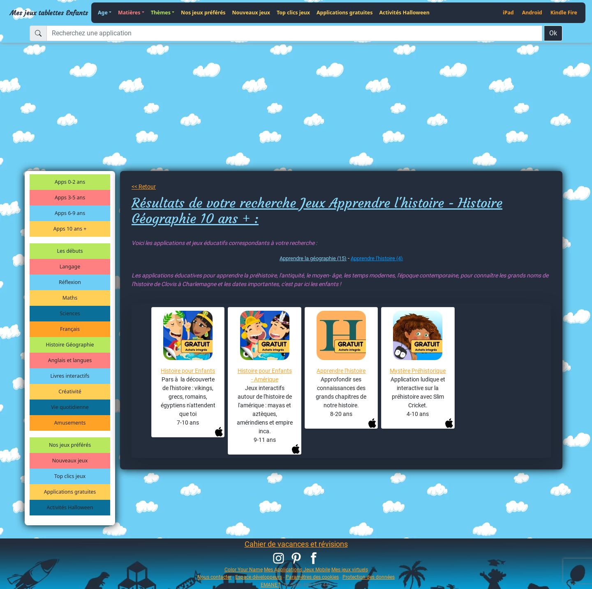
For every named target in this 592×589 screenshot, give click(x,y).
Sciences (70, 313)
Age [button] (103, 12)
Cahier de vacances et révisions (296, 544)
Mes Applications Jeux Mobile (297, 569)
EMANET (270, 585)
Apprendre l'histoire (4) (377, 258)
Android (532, 12)
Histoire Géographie (70, 344)
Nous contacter (214, 577)
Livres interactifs (70, 375)
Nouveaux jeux (251, 12)
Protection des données (368, 577)
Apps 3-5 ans (70, 197)
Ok (553, 33)
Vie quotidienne (69, 407)
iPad (508, 12)
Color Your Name (243, 569)
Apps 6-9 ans (70, 213)
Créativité (69, 391)
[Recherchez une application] (294, 33)
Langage (70, 266)
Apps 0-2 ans (70, 181)
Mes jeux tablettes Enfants (49, 13)
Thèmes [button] (161, 12)
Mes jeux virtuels (349, 569)
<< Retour (144, 186)
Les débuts (70, 250)
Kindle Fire (563, 12)
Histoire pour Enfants (188, 370)
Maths (69, 297)
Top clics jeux (293, 12)
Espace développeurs (258, 577)
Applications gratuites (344, 12)
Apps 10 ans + (70, 228)
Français (70, 329)
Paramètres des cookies (312, 577)
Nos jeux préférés (203, 12)
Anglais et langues (70, 360)
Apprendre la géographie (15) (313, 258)
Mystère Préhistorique (418, 370)
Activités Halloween (404, 12)
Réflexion (70, 282)
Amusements (70, 422)
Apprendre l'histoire (341, 370)
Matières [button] (129, 12)
